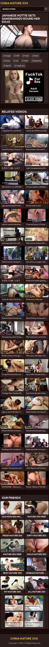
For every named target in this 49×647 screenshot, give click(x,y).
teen (36, 56)
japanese (37, 60)
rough (8, 56)
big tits (8, 65)
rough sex (21, 65)
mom (27, 56)
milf (17, 56)
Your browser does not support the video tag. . (24, 38)
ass (17, 60)
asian (26, 60)
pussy (8, 60)
